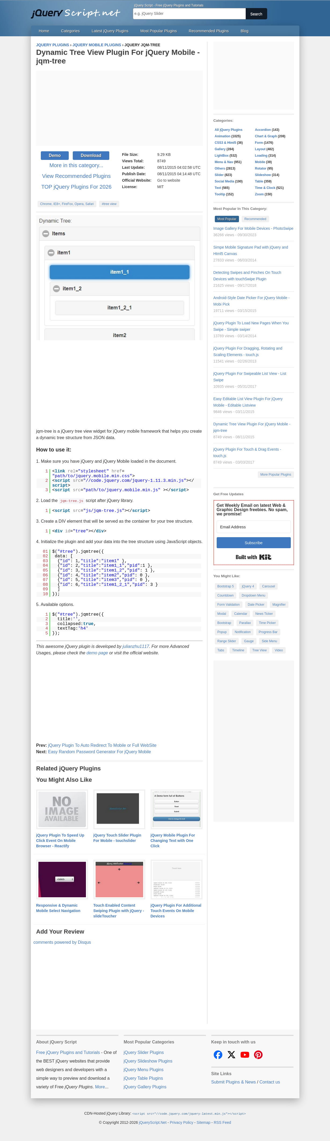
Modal (221, 614)
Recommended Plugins (209, 31)
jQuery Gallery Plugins (145, 1086)
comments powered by (62, 942)
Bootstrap (224, 623)
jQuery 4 (248, 586)
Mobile (260, 162)
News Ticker (264, 614)
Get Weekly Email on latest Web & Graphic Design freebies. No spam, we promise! (252, 509)
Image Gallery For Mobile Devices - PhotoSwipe (253, 228)
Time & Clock (265, 188)
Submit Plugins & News (233, 1081)
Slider (219, 175)
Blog (244, 31)
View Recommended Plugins (76, 176)
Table (259, 181)
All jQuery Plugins (228, 130)
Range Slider (226, 641)
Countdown (225, 595)
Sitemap (203, 1122)
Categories (70, 31)
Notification (243, 632)
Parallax (245, 623)
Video (279, 650)
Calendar (240, 614)
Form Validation (228, 605)
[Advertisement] (119, 108)
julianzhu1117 (135, 646)
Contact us (269, 1081)
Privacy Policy (181, 1122)
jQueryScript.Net (152, 1122)
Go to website (168, 180)
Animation (223, 136)
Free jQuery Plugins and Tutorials (78, 11)
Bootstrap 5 (225, 586)
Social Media (224, 181)
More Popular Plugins (275, 474)
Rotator (261, 168)
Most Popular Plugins (158, 31)
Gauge (249, 641)
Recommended (255, 219)
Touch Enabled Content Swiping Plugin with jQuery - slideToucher (118, 910)
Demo (55, 155)
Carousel (268, 586)
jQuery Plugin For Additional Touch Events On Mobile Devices (176, 910)
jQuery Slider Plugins (144, 1052)
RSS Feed (222, 1122)
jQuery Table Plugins (143, 1078)
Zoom (259, 194)
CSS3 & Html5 (225, 143)
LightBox (222, 155)
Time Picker (267, 623)
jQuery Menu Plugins (144, 1069)
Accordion (263, 130)
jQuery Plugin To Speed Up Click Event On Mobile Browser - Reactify (60, 840)
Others (220, 168)
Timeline (238, 650)
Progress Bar (268, 632)
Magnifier (279, 605)
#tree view (109, 204)
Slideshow (263, 175)
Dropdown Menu (253, 595)
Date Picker (256, 605)
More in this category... (76, 165)
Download (91, 155)
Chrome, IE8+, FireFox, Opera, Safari (67, 204)
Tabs (220, 650)
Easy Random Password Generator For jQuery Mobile (99, 751)
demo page (97, 652)
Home (44, 31)
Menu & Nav (224, 162)
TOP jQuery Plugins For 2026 (76, 187)
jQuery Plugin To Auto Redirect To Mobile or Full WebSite (102, 745)
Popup (222, 632)
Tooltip (220, 194)
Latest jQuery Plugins (110, 31)
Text (218, 188)
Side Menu (269, 641)
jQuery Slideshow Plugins (148, 1061)
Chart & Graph (266, 136)
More (100, 1086)
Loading (261, 155)
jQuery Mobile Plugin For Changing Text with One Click (173, 840)
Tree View (259, 650)
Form (259, 143)
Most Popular (227, 219)
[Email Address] (254, 527)
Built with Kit (253, 557)
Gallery (220, 149)
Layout (260, 149)
